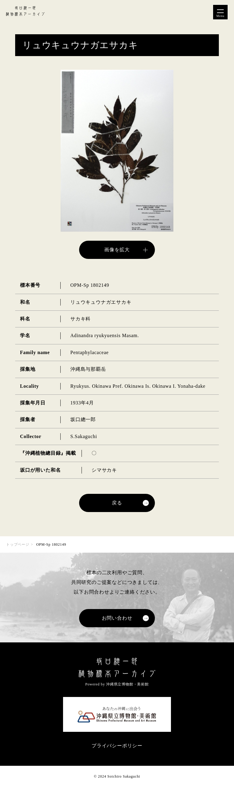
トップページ (17, 544)
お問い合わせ (117, 618)
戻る (117, 502)
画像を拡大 (117, 249)
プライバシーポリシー (117, 745)
